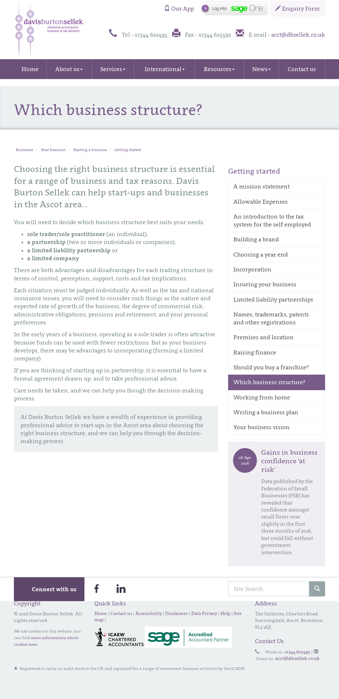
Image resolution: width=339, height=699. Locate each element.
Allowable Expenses (260, 201)
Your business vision (261, 427)
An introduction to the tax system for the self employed (272, 220)
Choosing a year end (260, 254)
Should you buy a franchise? (271, 367)
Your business (53, 149)
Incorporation (252, 269)
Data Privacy (204, 613)
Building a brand (256, 239)
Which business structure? (269, 382)
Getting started (128, 149)
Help (225, 613)
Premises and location (263, 337)
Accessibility (148, 613)
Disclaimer (176, 613)
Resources (219, 69)
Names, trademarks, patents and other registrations (271, 318)
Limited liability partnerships (273, 299)
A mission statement (261, 186)
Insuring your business (264, 284)
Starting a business (90, 149)
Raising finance (254, 352)
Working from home (261, 397)
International (165, 69)
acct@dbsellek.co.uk (298, 34)
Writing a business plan (265, 412)
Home (30, 69)
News (261, 69)
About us (69, 69)
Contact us (302, 69)
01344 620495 (297, 651)
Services (112, 69)
